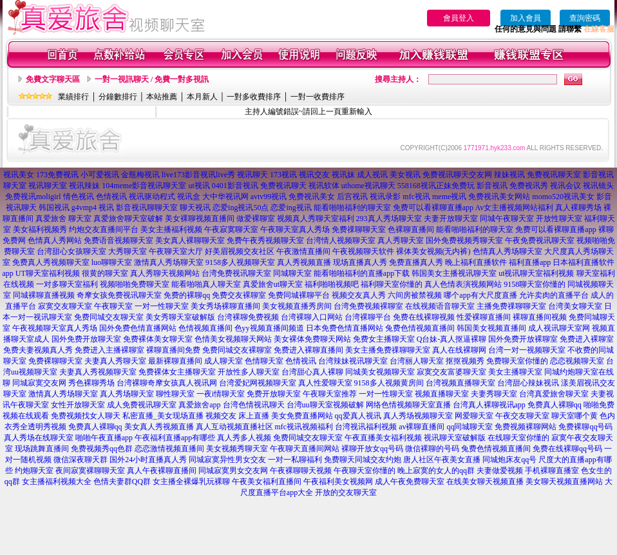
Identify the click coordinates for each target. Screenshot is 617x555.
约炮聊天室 (34, 470)
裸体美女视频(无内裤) (433, 251)
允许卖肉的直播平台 (554, 295)
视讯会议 (565, 185)
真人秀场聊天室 (127, 393)
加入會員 (525, 18)
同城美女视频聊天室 (380, 371)
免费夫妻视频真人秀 (38, 350)
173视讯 (283, 174)
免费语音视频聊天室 (118, 240)
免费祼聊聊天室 (359, 229)
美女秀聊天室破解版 (180, 317)
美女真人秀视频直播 (159, 426)
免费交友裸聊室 (239, 295)
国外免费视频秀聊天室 (464, 240)
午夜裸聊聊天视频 (301, 470)
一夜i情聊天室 (220, 393)
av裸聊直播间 (421, 426)
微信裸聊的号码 (432, 448)
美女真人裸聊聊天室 (190, 240)
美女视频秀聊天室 (237, 448)
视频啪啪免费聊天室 (134, 284)
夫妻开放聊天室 (451, 218)
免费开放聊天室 (274, 393)
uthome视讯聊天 (368, 185)
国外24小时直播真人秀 (148, 459)
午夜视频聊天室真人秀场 (54, 328)
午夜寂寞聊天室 (231, 229)
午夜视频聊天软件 (363, 251)
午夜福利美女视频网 (338, 481)
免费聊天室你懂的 (517, 360)
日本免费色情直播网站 (344, 328)
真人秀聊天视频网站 (165, 273)
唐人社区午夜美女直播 (441, 459)
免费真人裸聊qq (554, 404)
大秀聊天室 (127, 251)
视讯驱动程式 (152, 196)
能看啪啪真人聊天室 (206, 284)
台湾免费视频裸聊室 (368, 306)
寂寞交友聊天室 (65, 306)
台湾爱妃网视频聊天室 (257, 382)
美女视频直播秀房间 (297, 306)
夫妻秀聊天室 (494, 393)
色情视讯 (111, 196)
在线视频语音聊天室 (440, 306)
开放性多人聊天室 (249, 371)
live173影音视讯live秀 (198, 174)
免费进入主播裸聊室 (109, 350)
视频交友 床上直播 (237, 415)
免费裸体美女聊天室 (158, 339)
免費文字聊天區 (53, 79)
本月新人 (202, 96)
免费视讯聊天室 (554, 174)
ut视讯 (198, 185)
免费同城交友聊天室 (109, 317)
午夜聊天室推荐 (330, 393)
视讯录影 (385, 196)
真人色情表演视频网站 (463, 284)
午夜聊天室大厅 (176, 251)
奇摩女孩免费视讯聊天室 (119, 295)
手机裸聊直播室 (552, 470)
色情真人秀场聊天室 (507, 251)
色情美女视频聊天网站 (233, 339)
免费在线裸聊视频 (424, 317)
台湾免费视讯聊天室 (236, 273)
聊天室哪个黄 (574, 415)
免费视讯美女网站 (499, 196)
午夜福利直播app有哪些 (175, 437)
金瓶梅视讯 (140, 174)
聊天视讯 (195, 207)
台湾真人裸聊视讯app (489, 404)
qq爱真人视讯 (358, 415)
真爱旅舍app (199, 404)
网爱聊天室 (474, 415)
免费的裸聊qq (187, 295)
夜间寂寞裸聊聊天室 (90, 470)
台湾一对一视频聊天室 (526, 350)
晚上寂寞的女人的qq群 (436, 470)
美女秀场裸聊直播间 (225, 306)
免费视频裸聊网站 (525, 426)
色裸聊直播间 (411, 229)
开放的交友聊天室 (346, 492)
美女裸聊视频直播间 (199, 218)
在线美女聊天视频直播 (485, 481)
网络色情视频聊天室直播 (408, 404)
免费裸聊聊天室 (55, 360)
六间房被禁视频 (415, 295)
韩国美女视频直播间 (491, 328)
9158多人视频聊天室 (240, 262)
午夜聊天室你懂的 (364, 470)
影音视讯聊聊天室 (147, 207)
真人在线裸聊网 (459, 350)
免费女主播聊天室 (384, 339)
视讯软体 (323, 185)
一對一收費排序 (317, 96)
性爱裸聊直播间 (484, 317)
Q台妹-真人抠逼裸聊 (452, 339)
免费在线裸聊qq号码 (567, 448)
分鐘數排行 (118, 96)
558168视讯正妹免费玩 (436, 185)
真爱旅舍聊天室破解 (128, 218)
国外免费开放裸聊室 (523, 339)
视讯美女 (18, 174)
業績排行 (73, 96)
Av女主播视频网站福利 (514, 207)
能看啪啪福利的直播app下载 (362, 273)
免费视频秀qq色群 (102, 448)
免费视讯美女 (312, 196)
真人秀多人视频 (244, 437)
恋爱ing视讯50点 (241, 207)
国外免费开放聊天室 (86, 339)
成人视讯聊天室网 (559, 328)
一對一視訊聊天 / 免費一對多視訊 (152, 79)
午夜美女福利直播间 (266, 481)
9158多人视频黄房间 (389, 382)
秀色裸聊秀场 (91, 382)
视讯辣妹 (84, 185)
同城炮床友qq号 (509, 459)
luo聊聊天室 (111, 262)
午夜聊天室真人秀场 (295, 229)
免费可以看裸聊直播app (433, 207)
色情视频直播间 (205, 328)
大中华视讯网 (225, 196)
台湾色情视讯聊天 (254, 404)
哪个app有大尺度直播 (480, 295)
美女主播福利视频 (171, 229)
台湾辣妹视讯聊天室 (353, 360)
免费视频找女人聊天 (85, 415)
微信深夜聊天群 (80, 459)
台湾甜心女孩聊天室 (71, 251)
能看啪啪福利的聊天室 (352, 207)
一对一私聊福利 (295, 459)
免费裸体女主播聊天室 (177, 371)
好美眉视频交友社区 (239, 251)
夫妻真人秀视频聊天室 (98, 371)
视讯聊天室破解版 (455, 437)
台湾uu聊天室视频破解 (325, 404)
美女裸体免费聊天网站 (312, 339)
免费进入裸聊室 (587, 339)
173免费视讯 (57, 174)
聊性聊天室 (175, 393)
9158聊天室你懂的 (534, 284)
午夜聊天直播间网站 (304, 448)
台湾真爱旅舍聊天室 (554, 393)
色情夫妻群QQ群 (122, 481)
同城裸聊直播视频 (44, 295)
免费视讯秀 (528, 185)
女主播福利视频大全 (56, 481)
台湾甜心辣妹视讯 (528, 382)
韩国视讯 (54, 207)
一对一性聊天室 (162, 306)
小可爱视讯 (100, 174)
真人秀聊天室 (400, 240)
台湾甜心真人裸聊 (312, 371)
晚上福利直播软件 (476, 262)
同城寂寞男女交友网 (233, 470)
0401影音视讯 (235, 185)
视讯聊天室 (47, 185)
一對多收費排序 (254, 96)
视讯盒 (188, 196)
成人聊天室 (223, 360)
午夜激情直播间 (303, 251)
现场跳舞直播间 (42, 448)
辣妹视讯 (509, 174)
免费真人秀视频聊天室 (51, 262)
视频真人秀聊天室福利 (315, 218)
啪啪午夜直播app (104, 437)
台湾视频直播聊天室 (460, 382)
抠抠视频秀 (465, 360)
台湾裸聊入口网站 (312, 317)
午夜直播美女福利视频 (383, 437)
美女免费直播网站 (302, 415)
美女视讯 (405, 174)
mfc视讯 (416, 196)
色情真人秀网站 (55, 240)
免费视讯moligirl (33, 196)
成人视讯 (372, 174)
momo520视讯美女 (563, 196)
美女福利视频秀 (40, 229)
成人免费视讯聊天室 (141, 404)
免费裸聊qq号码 (585, 426)
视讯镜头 (598, 185)
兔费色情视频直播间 (420, 328)
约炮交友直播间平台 (103, 229)
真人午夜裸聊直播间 (161, 470)
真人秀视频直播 (304, 262)
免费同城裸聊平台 (299, 295)
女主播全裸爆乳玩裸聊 (191, 481)
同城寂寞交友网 (39, 382)
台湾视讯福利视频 (366, 426)
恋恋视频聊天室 (577, 360)
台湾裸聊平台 (368, 317)
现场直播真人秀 (360, 262)
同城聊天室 (292, 273)
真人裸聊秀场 (578, 207)
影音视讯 (492, 185)
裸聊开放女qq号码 (372, 448)
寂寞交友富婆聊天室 (451, 371)
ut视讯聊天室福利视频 (536, 273)
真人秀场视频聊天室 (418, 415)
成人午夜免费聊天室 (409, 481)
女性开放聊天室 (78, 404)
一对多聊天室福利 (67, 284)
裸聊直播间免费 (173, 350)
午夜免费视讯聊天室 (539, 240)
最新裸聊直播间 (175, 360)
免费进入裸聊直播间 (308, 350)
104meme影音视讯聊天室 (144, 185)
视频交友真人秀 (359, 295)
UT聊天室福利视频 (47, 273)
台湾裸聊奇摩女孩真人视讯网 (167, 382)
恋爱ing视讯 (291, 207)
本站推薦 (161, 96)
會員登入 (458, 18)
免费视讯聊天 (283, 185)
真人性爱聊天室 (325, 382)
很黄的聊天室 (105, 273)
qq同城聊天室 (469, 426)
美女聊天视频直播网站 (564, 481)
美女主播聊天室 (515, 371)
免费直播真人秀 (416, 262)
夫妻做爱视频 (500, 470)
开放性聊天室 (559, 218)
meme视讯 (449, 196)
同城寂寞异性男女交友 (227, 459)
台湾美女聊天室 (575, 306)
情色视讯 (78, 196)
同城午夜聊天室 (507, 218)
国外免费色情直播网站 (137, 328)
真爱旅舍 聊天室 (63, 218)
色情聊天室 (264, 360)
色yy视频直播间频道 (269, 328)
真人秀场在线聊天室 (38, 437)
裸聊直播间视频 (540, 317)
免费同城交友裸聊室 (237, 350)
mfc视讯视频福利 (304, 426)
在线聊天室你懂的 (518, 437)
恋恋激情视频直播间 (169, 448)
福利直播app (530, 262)
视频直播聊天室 (442, 393)
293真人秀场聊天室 (389, 218)
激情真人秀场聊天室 (169, 262)
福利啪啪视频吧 (332, 284)
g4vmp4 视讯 (92, 207)
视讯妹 (343, 174)
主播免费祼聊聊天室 (511, 306)
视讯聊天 (252, 174)
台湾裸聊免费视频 (248, 317)
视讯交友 (314, 174)
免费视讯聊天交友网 (457, 174)
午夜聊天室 (113, 306)
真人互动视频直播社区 (234, 426)
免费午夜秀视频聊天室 (265, 240)
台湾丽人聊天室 (417, 360)
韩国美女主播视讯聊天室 (454, 273)
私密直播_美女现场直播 (163, 415)
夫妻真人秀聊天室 (115, 360)
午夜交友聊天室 (522, 415)
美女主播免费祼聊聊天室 (387, 350)
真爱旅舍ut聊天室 (273, 284)
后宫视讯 (352, 196)
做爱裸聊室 (255, 218)
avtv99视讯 (269, 196)
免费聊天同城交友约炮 (362, 459)
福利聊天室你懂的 (391, 284)
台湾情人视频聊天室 (340, 240)
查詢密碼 (584, 18)
